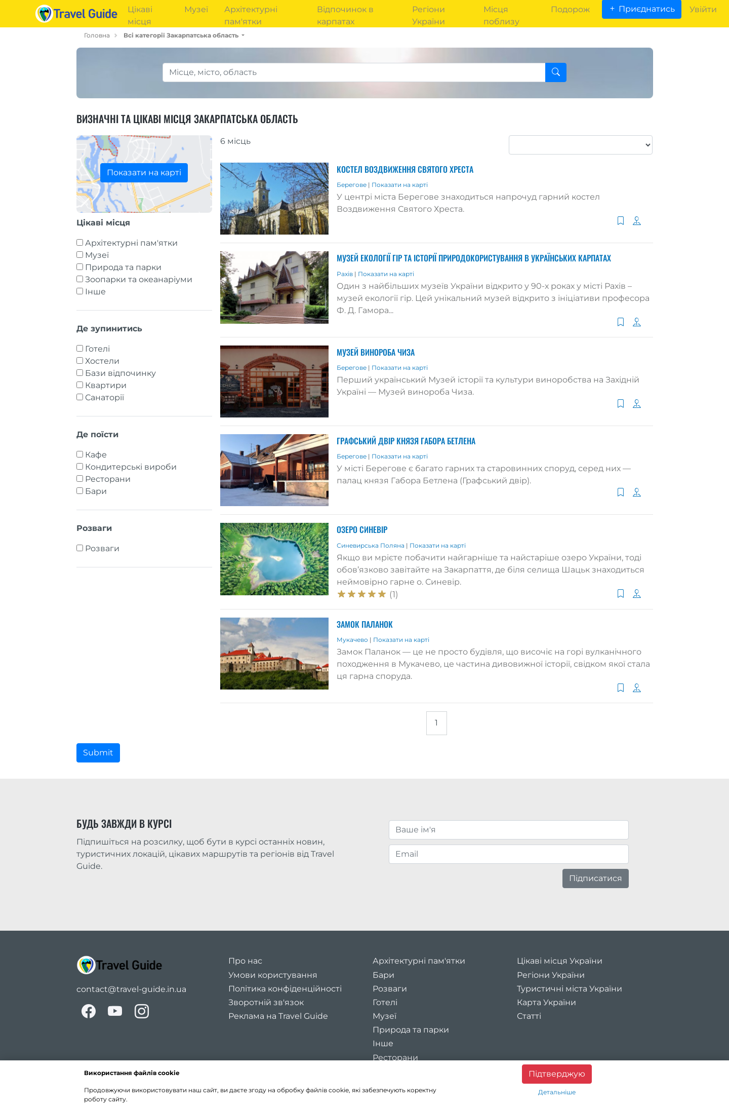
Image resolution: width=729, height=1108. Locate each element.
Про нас (245, 961)
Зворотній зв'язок (266, 1002)
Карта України (546, 1002)
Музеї (97, 255)
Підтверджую (557, 1074)
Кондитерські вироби (131, 467)
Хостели (102, 361)
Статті (529, 1016)
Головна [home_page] (97, 35)
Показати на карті (144, 172)
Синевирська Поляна (371, 545)
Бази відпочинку (120, 373)
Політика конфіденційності (285, 989)
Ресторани (108, 479)
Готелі (97, 349)
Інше (95, 291)
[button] (184, 35)
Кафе (96, 455)
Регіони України (551, 975)
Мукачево (353, 639)
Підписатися (595, 878)
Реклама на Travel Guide (278, 1016)
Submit (98, 752)
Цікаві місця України (559, 961)
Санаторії (104, 397)
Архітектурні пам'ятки (131, 243)
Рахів (345, 274)
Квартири (106, 385)
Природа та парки (123, 267)
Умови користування (272, 975)
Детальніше (557, 1092)
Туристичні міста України (569, 989)
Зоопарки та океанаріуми (138, 279)
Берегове (352, 184)
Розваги (102, 548)
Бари (96, 491)
